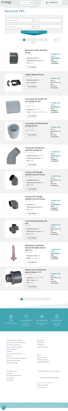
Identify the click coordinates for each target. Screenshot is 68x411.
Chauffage (9, 351)
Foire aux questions (43, 385)
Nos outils (41, 336)
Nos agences (10, 380)
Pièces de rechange (12, 363)
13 (32, 42)
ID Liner (39, 355)
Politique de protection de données (51, 405)
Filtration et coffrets (11, 349)
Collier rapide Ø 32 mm (34, 75)
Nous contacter (42, 387)
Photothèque (40, 344)
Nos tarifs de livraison (42, 359)
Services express (41, 357)
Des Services (26, 320)
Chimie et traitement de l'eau (14, 353)
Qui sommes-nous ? (11, 371)
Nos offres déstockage (43, 362)
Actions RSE (9, 373)
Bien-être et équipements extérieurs (16, 358)
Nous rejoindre (10, 378)
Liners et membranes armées (14, 340)
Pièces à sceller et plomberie (14, 347)
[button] (4, 408)
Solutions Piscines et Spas (13, 360)
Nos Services (42, 351)
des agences (42, 320)
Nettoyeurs (9, 356)
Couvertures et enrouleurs (13, 344)
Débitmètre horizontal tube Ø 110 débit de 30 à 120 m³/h (35, 247)
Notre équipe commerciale (13, 375)
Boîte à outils (40, 340)
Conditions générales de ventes (28, 405)
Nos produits (12, 336)
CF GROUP (10, 367)
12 (46, 39)
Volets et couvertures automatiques (16, 342)
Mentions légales (11, 405)
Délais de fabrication (42, 347)
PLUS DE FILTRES (34, 32)
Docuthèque (40, 342)
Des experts (57, 320)
